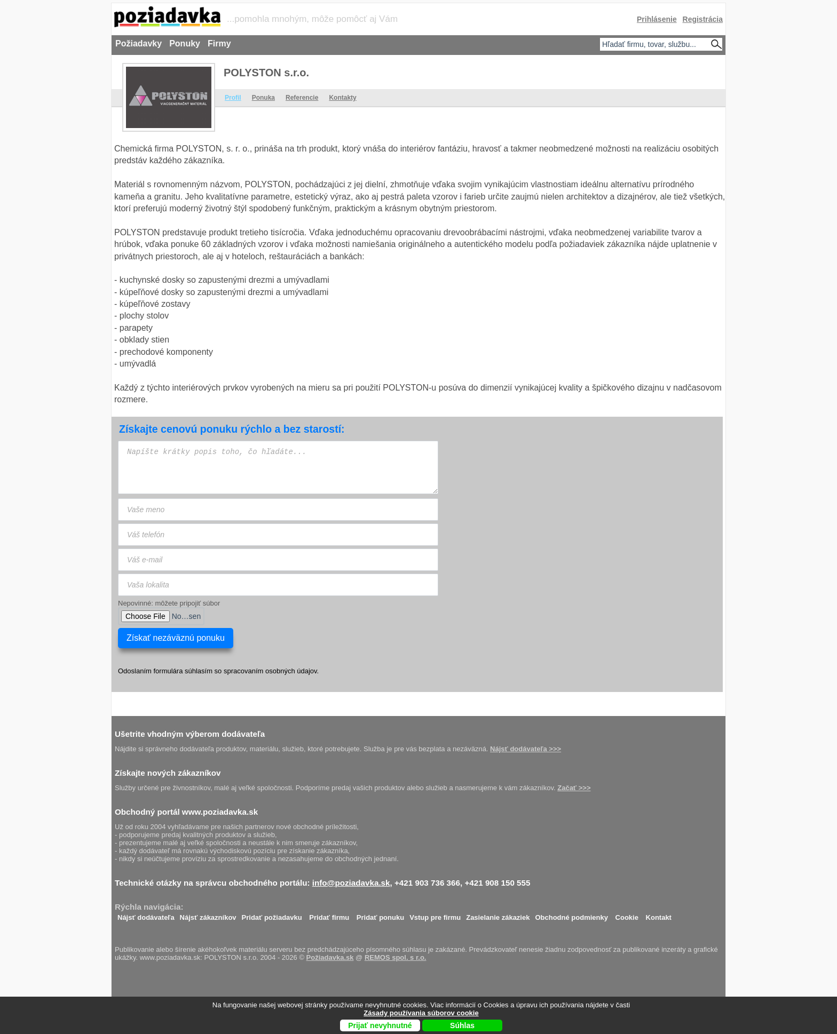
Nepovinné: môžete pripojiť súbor (169, 603)
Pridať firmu (329, 914)
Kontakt (659, 914)
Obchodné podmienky (571, 914)
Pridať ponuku (380, 914)
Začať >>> (573, 788)
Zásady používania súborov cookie (421, 1013)
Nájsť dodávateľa (146, 914)
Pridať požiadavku (272, 914)
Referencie (302, 97)
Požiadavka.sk (330, 957)
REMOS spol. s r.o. (396, 957)
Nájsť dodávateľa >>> (525, 749)
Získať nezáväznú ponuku (176, 637)
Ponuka (263, 97)
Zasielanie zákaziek (498, 914)
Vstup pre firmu (435, 914)
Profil (233, 97)
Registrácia (703, 19)
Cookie (626, 914)
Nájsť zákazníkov (208, 914)
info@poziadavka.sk (351, 882)
